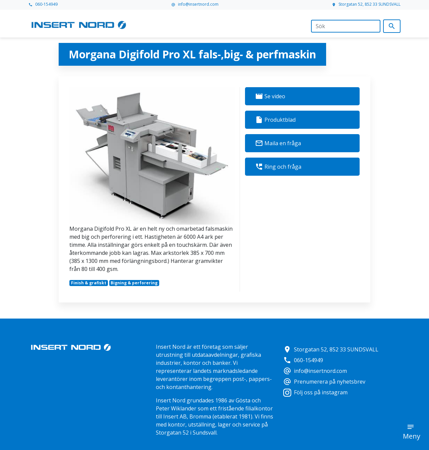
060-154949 (43, 4)
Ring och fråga (278, 167)
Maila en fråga (278, 143)
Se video (270, 96)
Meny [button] (411, 436)
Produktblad (275, 120)
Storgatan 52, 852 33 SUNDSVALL (366, 4)
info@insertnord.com (195, 4)
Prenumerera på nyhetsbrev (324, 381)
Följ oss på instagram (315, 392)
